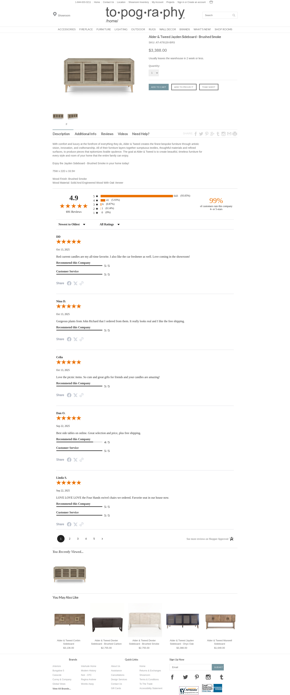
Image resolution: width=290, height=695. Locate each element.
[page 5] (94, 539)
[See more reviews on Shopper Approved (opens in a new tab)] (82, 283)
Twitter (185, 677)
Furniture (104, 29)
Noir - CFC (86, 675)
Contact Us (108, 2)
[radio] (145, 196)
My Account (156, 2)
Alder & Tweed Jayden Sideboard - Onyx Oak (182, 642)
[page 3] (78, 539)
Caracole (57, 675)
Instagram (208, 677)
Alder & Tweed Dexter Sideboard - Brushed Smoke (144, 642)
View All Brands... (62, 688)
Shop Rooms (223, 29)
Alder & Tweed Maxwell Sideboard (219, 642)
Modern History (88, 670)
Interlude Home (88, 666)
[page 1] (61, 538)
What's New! (202, 29)
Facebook (172, 677)
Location (121, 2)
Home (96, 2)
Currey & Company (62, 679)
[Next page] (102, 539)
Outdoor (138, 29)
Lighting (121, 29)
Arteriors (57, 666)
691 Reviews (74, 211)
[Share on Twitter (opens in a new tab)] (75, 283)
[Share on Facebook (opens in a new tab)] (69, 284)
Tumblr (221, 677)
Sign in (180, 2)
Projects (169, 2)
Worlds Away (87, 684)
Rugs (152, 29)
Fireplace (86, 29)
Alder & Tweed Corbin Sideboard (68, 642)
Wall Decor (167, 29)
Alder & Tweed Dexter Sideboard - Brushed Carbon (106, 642)
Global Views (59, 684)
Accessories (67, 29)
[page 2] (70, 539)
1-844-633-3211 (83, 2)
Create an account (197, 2)
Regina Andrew (88, 679)
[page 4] (86, 539)
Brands (185, 29)
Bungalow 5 (58, 670)
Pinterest (197, 677)
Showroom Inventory (138, 2)
